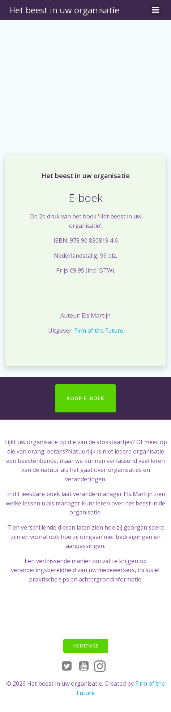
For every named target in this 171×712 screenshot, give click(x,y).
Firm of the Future (98, 331)
